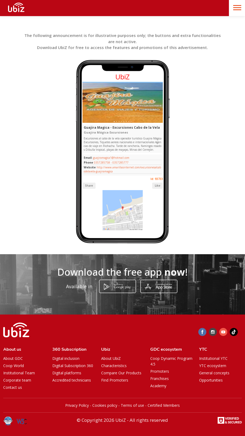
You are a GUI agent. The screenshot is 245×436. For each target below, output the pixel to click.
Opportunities (211, 380)
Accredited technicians (71, 380)
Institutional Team (19, 372)
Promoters (159, 371)
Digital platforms (66, 372)
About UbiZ (111, 358)
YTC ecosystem (212, 365)
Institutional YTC (213, 358)
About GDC (13, 358)
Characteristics (114, 365)
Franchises (159, 378)
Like (157, 185)
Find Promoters (114, 380)
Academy (158, 385)
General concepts (214, 372)
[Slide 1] (114, 122)
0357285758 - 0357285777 (111, 162)
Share (89, 185)
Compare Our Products (121, 372)
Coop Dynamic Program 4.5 (171, 361)
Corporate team (17, 380)
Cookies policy (104, 405)
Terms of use (132, 405)
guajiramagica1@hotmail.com (110, 158)
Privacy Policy (77, 405)
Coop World (13, 365)
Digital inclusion (65, 358)
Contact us (12, 387)
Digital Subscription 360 (72, 365)
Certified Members (164, 405)
